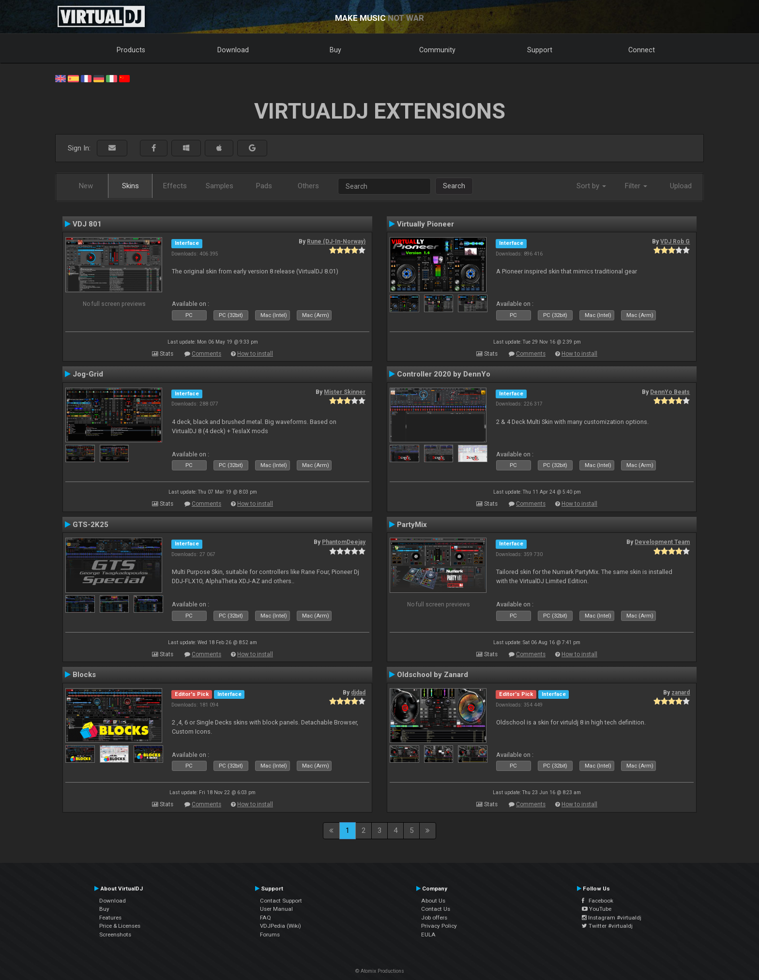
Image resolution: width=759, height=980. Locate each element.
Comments (206, 353)
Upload (681, 185)
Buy (335, 50)
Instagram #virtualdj (611, 917)
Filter (636, 185)
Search (454, 185)
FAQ (265, 917)
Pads (264, 185)
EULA (428, 934)
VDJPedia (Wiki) (280, 925)
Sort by (591, 185)
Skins (130, 185)
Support (539, 50)
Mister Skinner (344, 392)
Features (110, 917)
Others (308, 185)
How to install (255, 353)
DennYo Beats (670, 392)
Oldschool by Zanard (432, 674)
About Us (433, 900)
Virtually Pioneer (425, 224)
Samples (219, 185)
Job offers (434, 917)
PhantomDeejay (343, 542)
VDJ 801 (87, 224)
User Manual (276, 908)
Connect (641, 50)
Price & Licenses (119, 925)
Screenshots (115, 934)
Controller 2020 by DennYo (443, 374)
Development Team (662, 542)
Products (131, 50)
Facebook (597, 900)
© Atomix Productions (379, 971)
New (86, 185)
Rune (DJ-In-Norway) (336, 241)
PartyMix (412, 524)
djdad (358, 692)
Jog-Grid (88, 374)
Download (233, 50)
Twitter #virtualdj (607, 925)
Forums (270, 934)
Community (437, 50)
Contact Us (435, 908)
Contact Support (281, 900)
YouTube (596, 908)
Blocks (84, 674)
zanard (680, 692)
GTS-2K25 (90, 524)
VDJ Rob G (675, 241)
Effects (175, 185)
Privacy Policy (439, 925)
